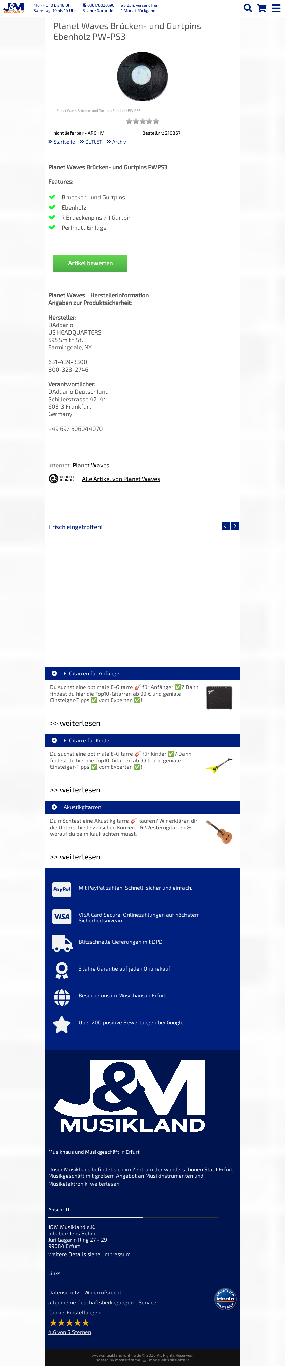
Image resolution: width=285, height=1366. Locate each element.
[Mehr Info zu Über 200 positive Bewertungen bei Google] (143, 1026)
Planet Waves (91, 465)
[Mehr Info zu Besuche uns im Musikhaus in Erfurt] (143, 999)
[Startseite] (13, 8)
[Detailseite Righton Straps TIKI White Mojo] (95, 590)
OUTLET (93, 142)
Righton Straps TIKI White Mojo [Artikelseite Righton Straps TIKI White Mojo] (95, 639)
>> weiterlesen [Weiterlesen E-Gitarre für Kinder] (75, 789)
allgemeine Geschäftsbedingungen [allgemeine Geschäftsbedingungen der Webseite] (91, 1302)
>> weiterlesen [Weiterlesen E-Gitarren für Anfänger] (75, 722)
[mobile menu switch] (276, 6)
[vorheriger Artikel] (226, 526)
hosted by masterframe (118, 1359)
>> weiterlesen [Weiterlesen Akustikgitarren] (75, 856)
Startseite (64, 142)
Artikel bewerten (90, 263)
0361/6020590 (98, 5)
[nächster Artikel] (235, 526)
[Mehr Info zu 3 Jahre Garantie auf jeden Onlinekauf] (143, 972)
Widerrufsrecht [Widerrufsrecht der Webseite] (102, 1292)
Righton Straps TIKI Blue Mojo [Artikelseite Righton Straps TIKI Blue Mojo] (190, 639)
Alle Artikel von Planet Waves (121, 478)
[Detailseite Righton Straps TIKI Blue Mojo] (190, 590)
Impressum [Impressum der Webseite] (117, 1254)
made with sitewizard (169, 1359)
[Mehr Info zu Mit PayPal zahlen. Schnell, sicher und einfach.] (143, 891)
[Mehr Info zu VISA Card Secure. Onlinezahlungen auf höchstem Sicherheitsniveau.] (143, 918)
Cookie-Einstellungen (74, 1312)
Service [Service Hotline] (147, 1302)
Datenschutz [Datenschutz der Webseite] (63, 1292)
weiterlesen (104, 1183)
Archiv (119, 142)
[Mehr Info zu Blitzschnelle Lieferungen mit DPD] (143, 945)
